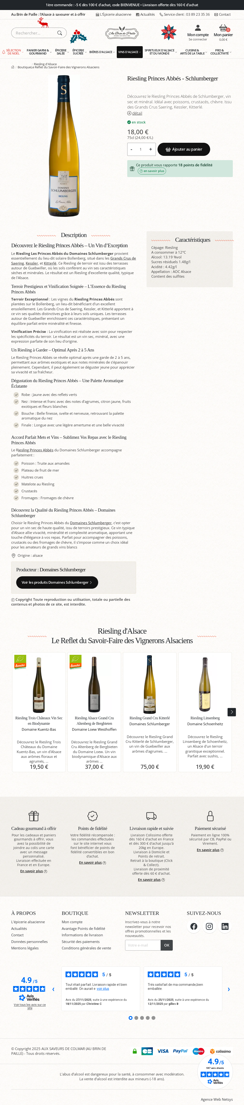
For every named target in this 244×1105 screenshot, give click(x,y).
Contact (222, 14)
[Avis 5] (153, 1018)
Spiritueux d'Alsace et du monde (159, 51)
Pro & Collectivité (219, 51)
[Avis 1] (130, 1018)
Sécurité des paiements (81, 941)
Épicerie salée (60, 51)
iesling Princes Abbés (35, 450)
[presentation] (232, 712)
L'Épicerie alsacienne (113, 14)
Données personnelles (29, 941)
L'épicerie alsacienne (28, 922)
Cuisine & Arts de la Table (192, 51)
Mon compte (72, 922)
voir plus (103, 989)
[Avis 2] (136, 1018)
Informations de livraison (82, 935)
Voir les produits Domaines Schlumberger (57, 582)
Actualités (145, 14)
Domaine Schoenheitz (205, 724)
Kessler (32, 263)
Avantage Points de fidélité (83, 928)
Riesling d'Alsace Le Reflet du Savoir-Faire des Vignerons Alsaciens (65, 65)
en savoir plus (152, 171)
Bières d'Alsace (100, 52)
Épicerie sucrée (78, 51)
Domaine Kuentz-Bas (39, 729)
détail (134, 113)
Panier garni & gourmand (38, 51)
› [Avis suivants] (229, 989)
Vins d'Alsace (128, 52)
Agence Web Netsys (217, 1099)
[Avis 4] (148, 1018)
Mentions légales (25, 948)
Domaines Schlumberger (91, 523)
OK (166, 945)
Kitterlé (50, 263)
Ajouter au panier (184, 149)
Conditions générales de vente (86, 948)
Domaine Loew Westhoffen (94, 729)
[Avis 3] (142, 1018)
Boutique (24, 67)
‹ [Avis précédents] (53, 989)
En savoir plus (33, 871)
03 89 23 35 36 (185, 14)
